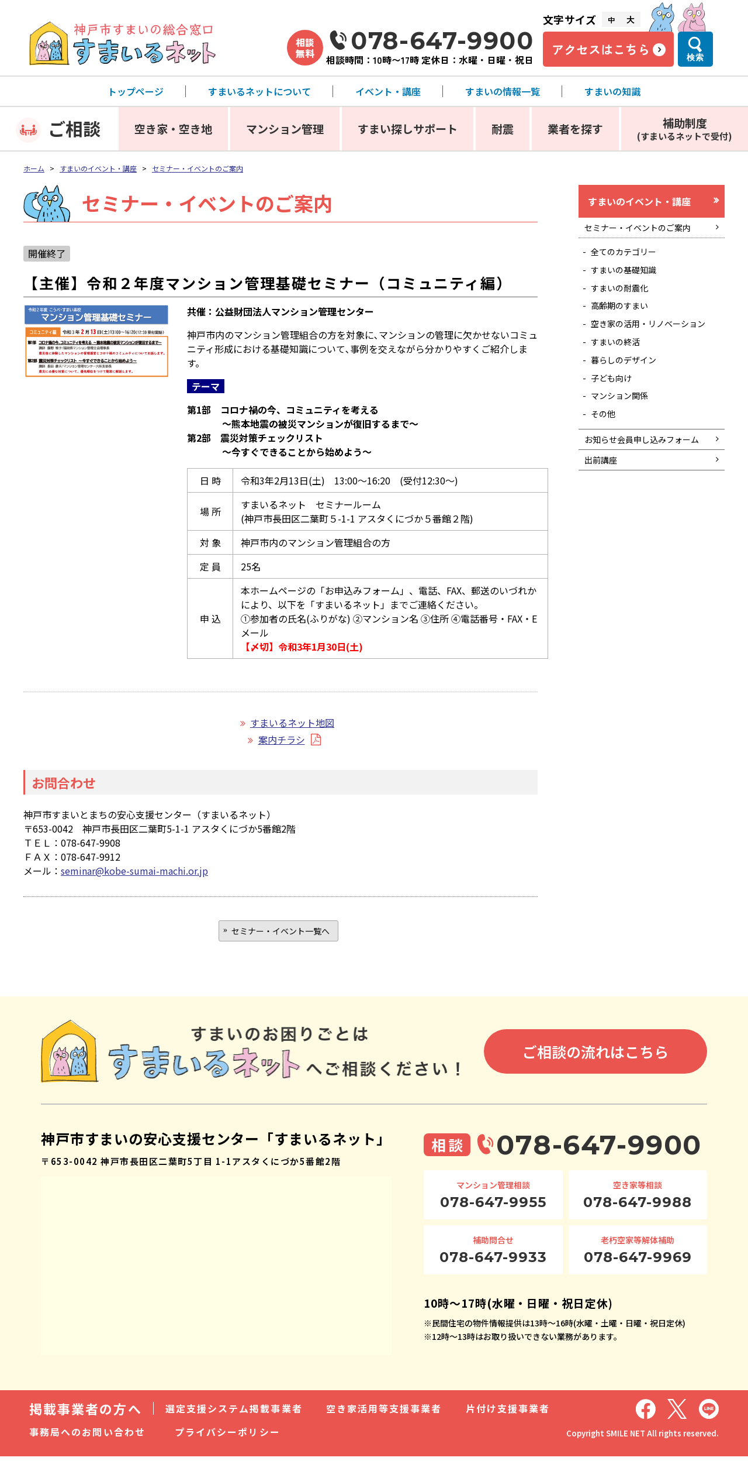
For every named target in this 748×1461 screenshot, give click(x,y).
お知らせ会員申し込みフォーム (646, 492)
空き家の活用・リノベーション (653, 347)
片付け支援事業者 (508, 1413)
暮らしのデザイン (630, 394)
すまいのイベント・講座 (98, 168)
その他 (607, 456)
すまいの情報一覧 (502, 91)
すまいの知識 (612, 91)
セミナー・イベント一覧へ (280, 933)
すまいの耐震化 (625, 301)
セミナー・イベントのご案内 (197, 168)
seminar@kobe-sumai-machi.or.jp (134, 871)
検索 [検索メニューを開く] (695, 57)
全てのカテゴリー (630, 260)
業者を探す (575, 128)
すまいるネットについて (259, 91)
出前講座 (603, 523)
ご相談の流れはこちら (595, 1056)
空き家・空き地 (173, 128)
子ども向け (616, 415)
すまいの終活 (621, 374)
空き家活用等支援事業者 (384, 1413)
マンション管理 (285, 128)
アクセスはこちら (601, 49)
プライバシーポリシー (227, 1436)
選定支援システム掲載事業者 (234, 1413)
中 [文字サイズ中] (611, 20)
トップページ (136, 91)
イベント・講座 (388, 91)
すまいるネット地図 (292, 723)
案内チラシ (281, 740)
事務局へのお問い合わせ (87, 1436)
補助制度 (684, 128)
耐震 (502, 128)
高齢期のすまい (625, 322)
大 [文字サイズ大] (630, 19)
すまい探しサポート (408, 128)
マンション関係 (625, 436)
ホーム (33, 168)
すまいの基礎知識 (630, 280)
